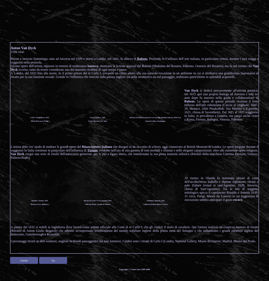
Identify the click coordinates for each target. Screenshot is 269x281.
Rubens (142, 58)
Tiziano (92, 150)
